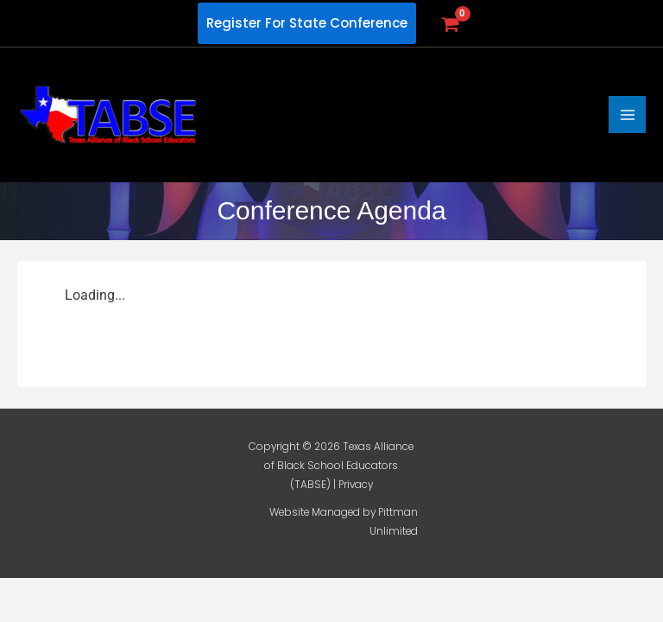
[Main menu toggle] (627, 114)
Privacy (355, 485)
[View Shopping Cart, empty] (449, 23)
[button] (307, 23)
